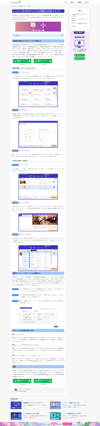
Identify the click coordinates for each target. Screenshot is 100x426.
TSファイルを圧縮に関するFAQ (79, 23)
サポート (87, 2)
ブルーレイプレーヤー (57, 360)
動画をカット (30, 52)
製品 (72, 2)
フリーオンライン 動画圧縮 (23, 277)
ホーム (12, 6)
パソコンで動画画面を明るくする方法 (72, 413)
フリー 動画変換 (59, 348)
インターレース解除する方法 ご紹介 (71, 402)
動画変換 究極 (41, 44)
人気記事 (79, 2)
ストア (65, 2)
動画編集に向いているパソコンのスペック (33, 402)
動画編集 (21, 6)
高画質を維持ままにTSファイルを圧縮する (79, 15)
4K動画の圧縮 (19, 285)
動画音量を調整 (41, 374)
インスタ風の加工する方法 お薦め (31, 413)
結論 (73, 26)
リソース (16, 6)
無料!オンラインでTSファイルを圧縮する (80, 19)
